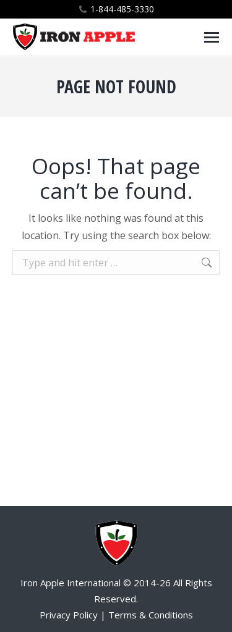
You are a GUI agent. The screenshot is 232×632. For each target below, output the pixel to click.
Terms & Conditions (150, 615)
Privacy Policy (69, 615)
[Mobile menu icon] (212, 37)
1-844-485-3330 (122, 9)
